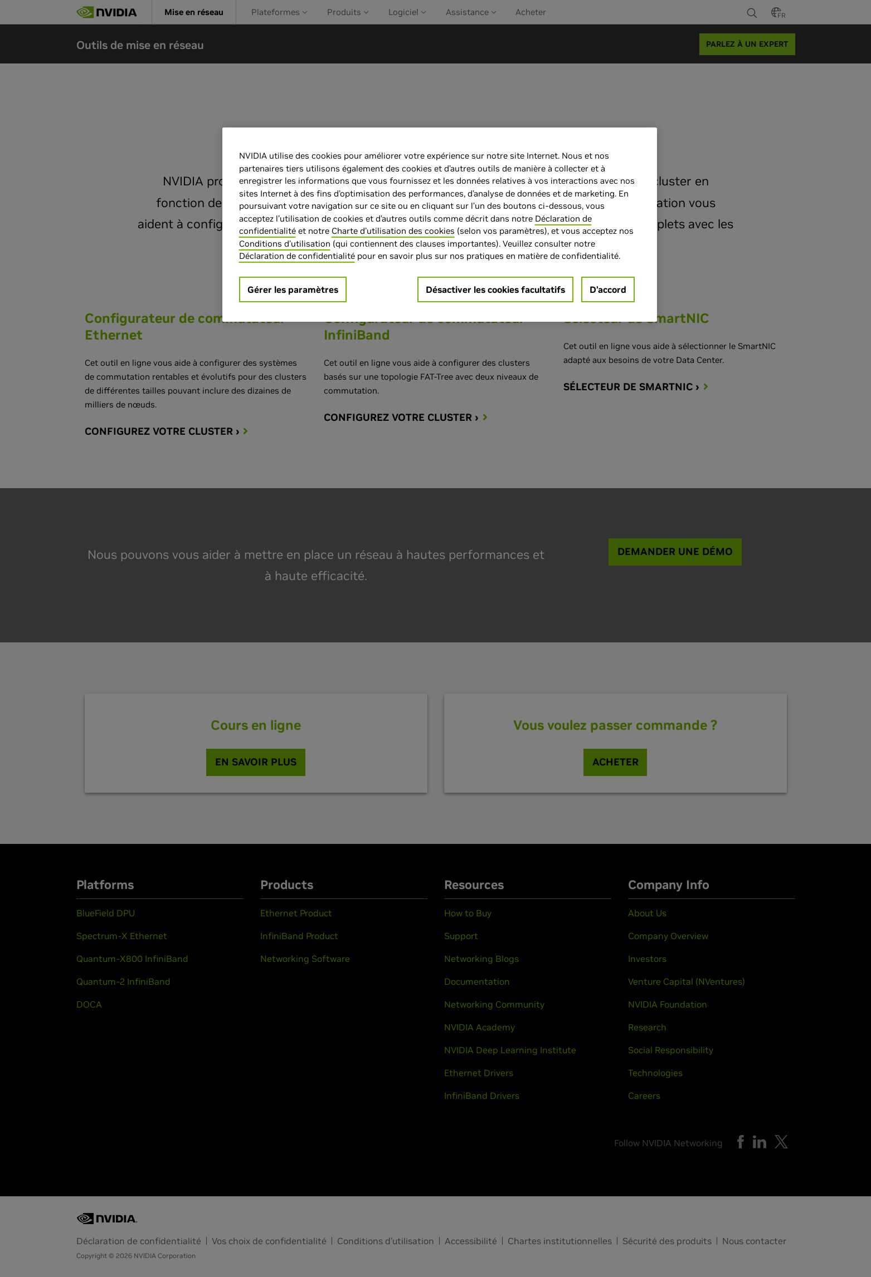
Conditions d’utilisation (284, 243)
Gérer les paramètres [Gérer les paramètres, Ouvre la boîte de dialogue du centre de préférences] (292, 289)
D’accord (608, 289)
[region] (439, 224)
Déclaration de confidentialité (297, 256)
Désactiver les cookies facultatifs (495, 289)
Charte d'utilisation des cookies (393, 230)
